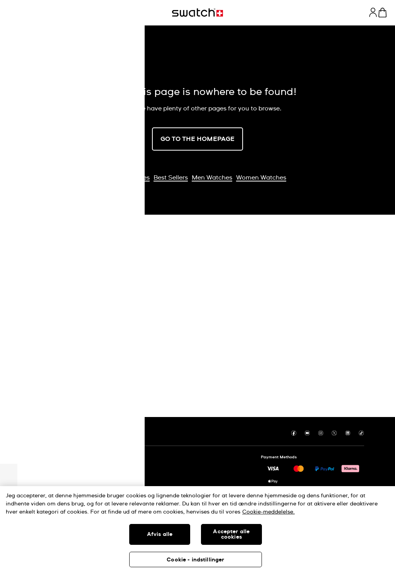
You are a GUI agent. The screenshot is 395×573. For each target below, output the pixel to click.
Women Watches (261, 178)
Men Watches (212, 178)
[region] (197, 529)
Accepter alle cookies (231, 534)
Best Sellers (171, 178)
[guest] (373, 12)
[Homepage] (197, 12)
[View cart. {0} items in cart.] (382, 12)
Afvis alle (159, 534)
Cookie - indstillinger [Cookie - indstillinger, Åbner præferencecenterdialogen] (195, 560)
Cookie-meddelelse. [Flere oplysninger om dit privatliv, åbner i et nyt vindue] (268, 512)
